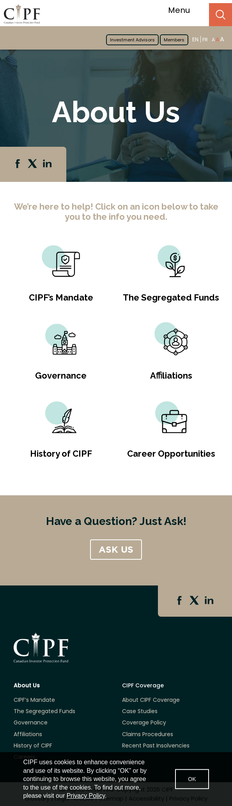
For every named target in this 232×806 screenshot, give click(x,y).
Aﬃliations (171, 375)
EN (195, 39)
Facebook (18, 164)
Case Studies (140, 711)
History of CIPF (61, 453)
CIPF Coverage (143, 685)
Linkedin (48, 164)
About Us (27, 685)
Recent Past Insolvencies (155, 745)
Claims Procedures (147, 734)
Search (220, 14)
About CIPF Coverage (151, 700)
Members (174, 40)
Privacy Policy (86, 795)
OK (192, 779)
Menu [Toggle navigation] (184, 10)
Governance (61, 375)
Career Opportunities (171, 453)
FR (205, 39)
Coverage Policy (144, 722)
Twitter (33, 164)
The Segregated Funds (171, 297)
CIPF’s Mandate (61, 297)
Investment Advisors (132, 40)
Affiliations (28, 734)
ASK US (116, 549)
